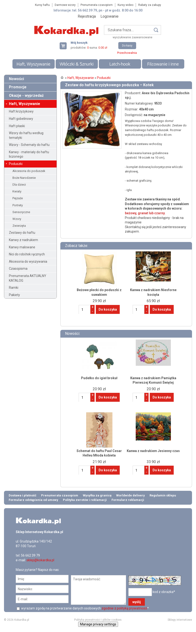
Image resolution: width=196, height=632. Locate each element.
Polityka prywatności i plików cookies (98, 619)
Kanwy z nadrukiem (23, 240)
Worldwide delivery (130, 495)
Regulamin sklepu (163, 495)
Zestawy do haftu (22, 232)
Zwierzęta (19, 225)
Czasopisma (18, 268)
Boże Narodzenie (24, 177)
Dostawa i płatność (22, 495)
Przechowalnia (127, 53)
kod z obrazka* (164, 592)
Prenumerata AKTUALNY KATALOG (27, 278)
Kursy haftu (42, 5)
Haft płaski (17, 126)
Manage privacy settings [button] (98, 624)
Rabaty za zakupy (149, 5)
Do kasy (127, 45)
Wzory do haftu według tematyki (26, 135)
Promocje (18, 87)
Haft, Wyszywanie (33, 63)
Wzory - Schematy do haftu (29, 145)
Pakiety (14, 295)
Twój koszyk (65, 46)
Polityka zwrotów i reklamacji (85, 500)
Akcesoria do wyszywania (28, 261)
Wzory (16, 219)
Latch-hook (119, 63)
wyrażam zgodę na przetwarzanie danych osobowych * (84, 608)
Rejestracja (87, 16)
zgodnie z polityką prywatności (124, 608)
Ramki (13, 287)
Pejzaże (17, 198)
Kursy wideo (125, 5)
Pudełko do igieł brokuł (99, 378)
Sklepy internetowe (180, 619)
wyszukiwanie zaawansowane (132, 37)
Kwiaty (16, 191)
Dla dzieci (19, 184)
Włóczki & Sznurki (77, 63)
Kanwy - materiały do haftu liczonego (29, 154)
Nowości (16, 79)
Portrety (17, 205)
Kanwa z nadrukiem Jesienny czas (153, 451)
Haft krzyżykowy (21, 111)
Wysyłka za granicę (97, 495)
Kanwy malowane (22, 247)
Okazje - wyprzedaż (26, 95)
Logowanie (109, 16)
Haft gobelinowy (21, 119)
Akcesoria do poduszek (28, 171)
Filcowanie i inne (163, 63)
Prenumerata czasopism (97, 5)
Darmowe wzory (65, 5)
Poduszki (16, 164)
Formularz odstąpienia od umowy (33, 500)
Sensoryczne (21, 212)
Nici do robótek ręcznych (27, 254)
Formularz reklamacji (127, 500)
